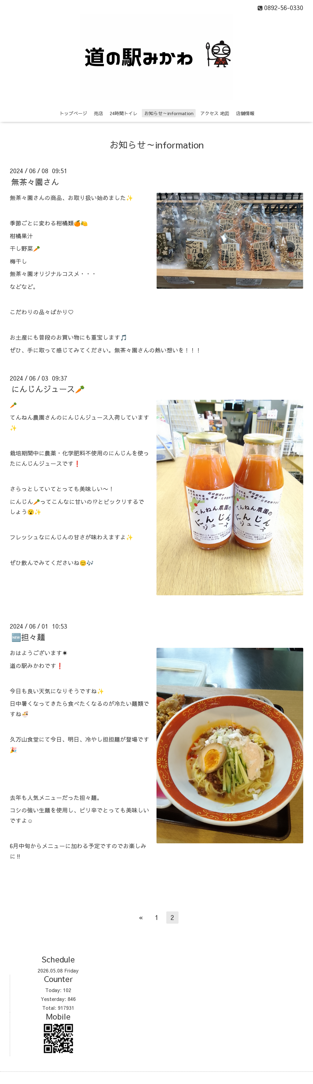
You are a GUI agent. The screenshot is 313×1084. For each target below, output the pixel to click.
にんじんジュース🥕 (48, 388)
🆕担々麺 (28, 636)
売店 (98, 113)
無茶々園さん (35, 181)
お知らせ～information (168, 113)
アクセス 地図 (214, 113)
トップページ (73, 113)
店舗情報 (245, 113)
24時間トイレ (124, 113)
